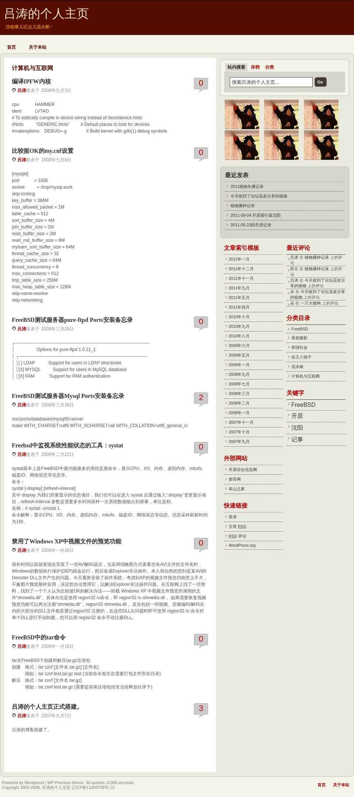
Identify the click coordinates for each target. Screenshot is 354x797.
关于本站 (37, 47)
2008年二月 (239, 403)
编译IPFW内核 (31, 81)
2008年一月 (239, 412)
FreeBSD (299, 329)
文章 (237, 526)
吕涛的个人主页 (46, 13)
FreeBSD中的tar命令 (39, 637)
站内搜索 (236, 67)
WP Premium (59, 782)
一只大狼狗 (311, 303)
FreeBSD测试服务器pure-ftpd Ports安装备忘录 (72, 320)
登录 (233, 517)
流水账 (297, 366)
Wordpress (34, 782)
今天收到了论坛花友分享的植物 (258, 196)
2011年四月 (239, 307)
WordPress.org (242, 545)
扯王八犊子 (301, 357)
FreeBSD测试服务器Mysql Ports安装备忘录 (68, 396)
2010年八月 (239, 336)
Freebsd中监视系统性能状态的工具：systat (67, 445)
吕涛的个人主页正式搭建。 (47, 707)
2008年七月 (239, 384)
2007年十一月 (241, 422)
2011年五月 (239, 297)
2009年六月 (239, 345)
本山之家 (237, 489)
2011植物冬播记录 (247, 186)
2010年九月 (239, 326)
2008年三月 (239, 393)
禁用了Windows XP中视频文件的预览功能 (66, 541)
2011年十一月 (241, 278)
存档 (255, 67)
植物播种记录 (242, 205)
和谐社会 (299, 347)
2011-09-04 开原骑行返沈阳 (255, 215)
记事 (297, 439)
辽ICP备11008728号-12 (93, 787)
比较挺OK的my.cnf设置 (42, 151)
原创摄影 (299, 338)
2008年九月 (239, 374)
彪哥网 (235, 479)
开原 (297, 416)
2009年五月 (239, 355)
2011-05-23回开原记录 (250, 225)
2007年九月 (239, 441)
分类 (269, 67)
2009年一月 (239, 365)
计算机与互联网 (305, 376)
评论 (237, 536)
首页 (11, 47)
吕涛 (21, 90)
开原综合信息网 (243, 469)
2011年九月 (239, 288)
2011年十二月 (241, 269)
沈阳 (297, 428)
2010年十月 (239, 317)
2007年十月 (239, 432)
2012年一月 (239, 259)
